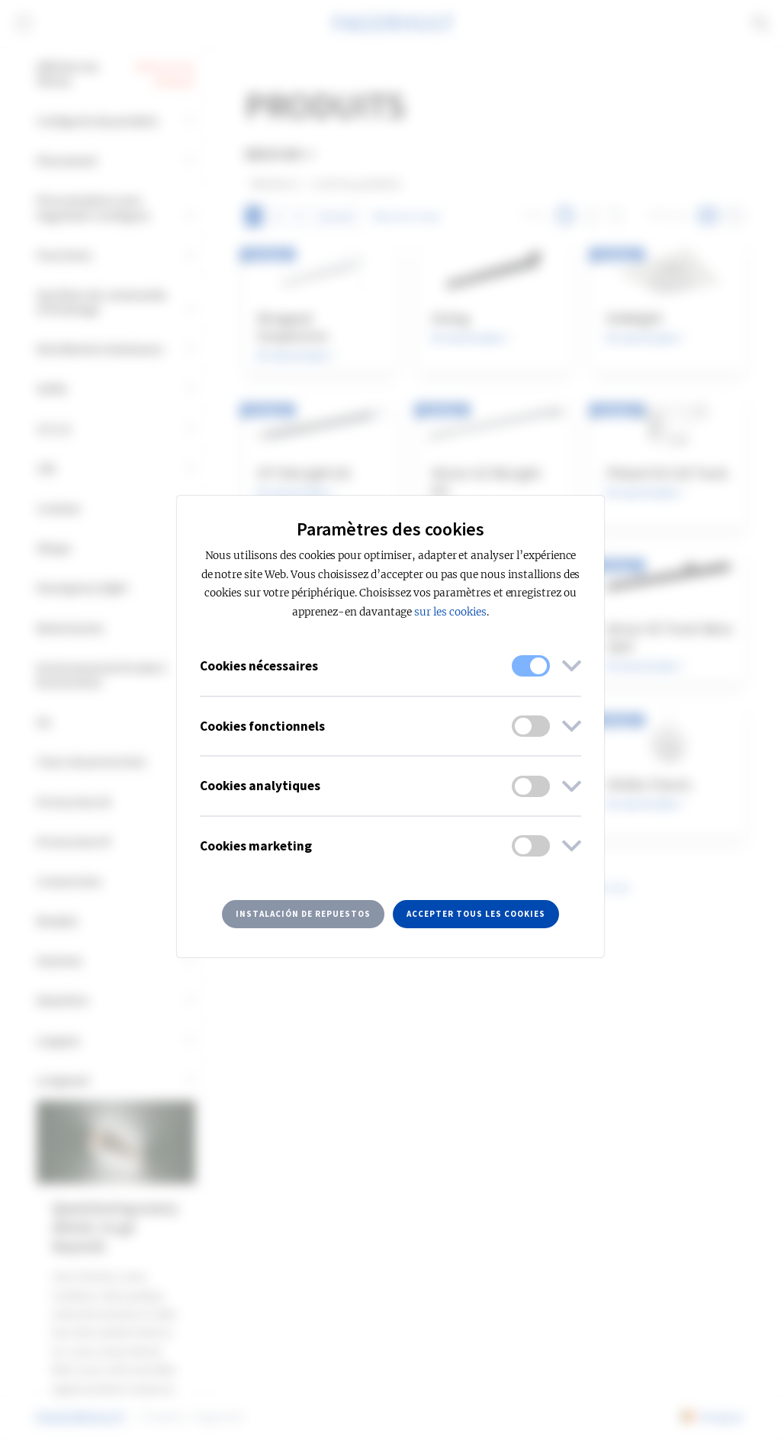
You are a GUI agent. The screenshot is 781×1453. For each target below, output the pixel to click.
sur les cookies (450, 612)
